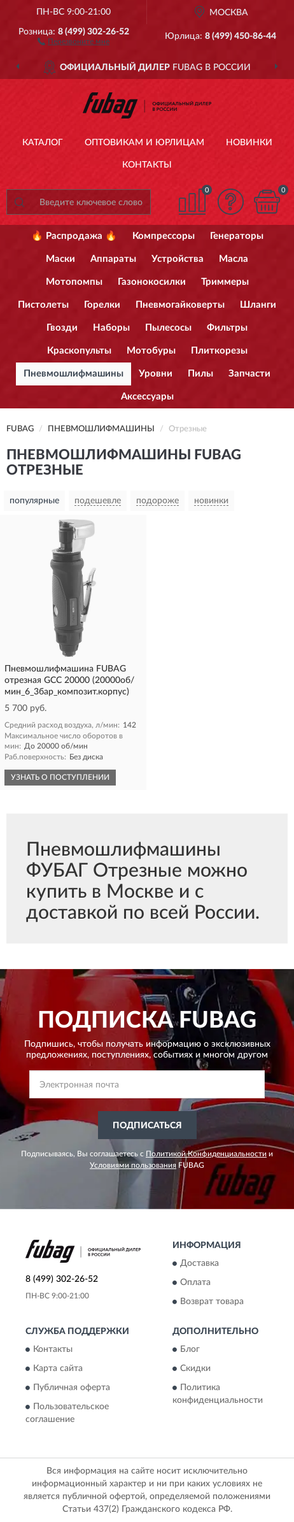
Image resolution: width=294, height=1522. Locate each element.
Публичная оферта (71, 1388)
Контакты (147, 165)
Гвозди (62, 328)
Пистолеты (43, 305)
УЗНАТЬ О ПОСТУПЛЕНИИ (60, 777)
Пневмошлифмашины (73, 373)
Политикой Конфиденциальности (206, 1154)
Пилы (200, 373)
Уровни (155, 373)
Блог (190, 1350)
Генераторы (236, 236)
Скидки (195, 1369)
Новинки (249, 142)
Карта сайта (58, 1369)
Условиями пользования (133, 1165)
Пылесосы (168, 328)
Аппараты (113, 259)
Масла (233, 259)
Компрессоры (163, 236)
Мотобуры (151, 350)
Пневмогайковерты (180, 305)
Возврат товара (212, 1302)
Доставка (199, 1264)
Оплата (195, 1283)
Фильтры (227, 328)
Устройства (177, 259)
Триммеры (225, 282)
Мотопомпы (74, 282)
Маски (60, 259)
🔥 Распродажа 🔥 (74, 236)
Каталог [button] (42, 142)
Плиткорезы (219, 350)
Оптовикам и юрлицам (144, 142)
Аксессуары (147, 396)
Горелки (102, 305)
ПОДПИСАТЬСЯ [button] (147, 1125)
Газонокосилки (152, 282)
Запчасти (249, 373)
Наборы (111, 328)
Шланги (258, 305)
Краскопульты (79, 350)
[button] (73, 41)
